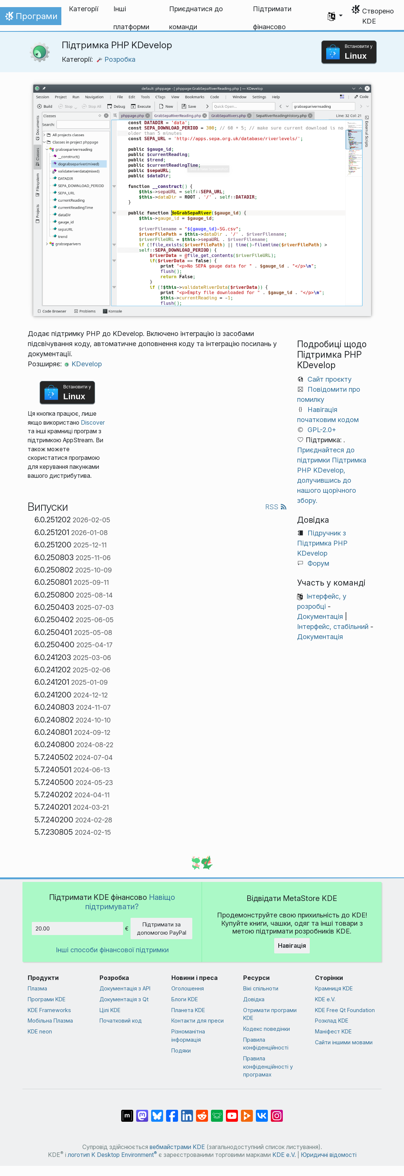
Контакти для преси (197, 1020)
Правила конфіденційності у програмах (268, 1066)
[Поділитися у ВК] (262, 1112)
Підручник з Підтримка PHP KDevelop (322, 543)
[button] (335, 16)
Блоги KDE (184, 999)
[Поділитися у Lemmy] (217, 1112)
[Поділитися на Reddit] (202, 1112)
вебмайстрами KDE (177, 1147)
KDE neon (40, 1031)
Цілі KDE (110, 1010)
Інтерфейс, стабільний (332, 626)
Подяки (181, 1050)
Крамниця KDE (334, 988)
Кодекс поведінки (266, 1029)
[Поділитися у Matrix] (127, 1112)
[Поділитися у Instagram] (277, 1112)
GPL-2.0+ (321, 430)
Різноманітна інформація (188, 1035)
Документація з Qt (124, 999)
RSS (276, 507)
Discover (93, 422)
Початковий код (121, 1020)
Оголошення (187, 988)
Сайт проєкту (329, 379)
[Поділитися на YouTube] (232, 1112)
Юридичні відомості (328, 1154)
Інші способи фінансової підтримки (112, 950)
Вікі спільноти (260, 988)
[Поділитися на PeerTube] (247, 1112)
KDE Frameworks (49, 1010)
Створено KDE (378, 16)
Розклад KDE (331, 1020)
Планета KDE (188, 1010)
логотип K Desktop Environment (112, 1154)
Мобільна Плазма (50, 1020)
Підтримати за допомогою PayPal (161, 928)
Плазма (37, 988)
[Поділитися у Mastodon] (142, 1112)
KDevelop (83, 364)
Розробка (116, 59)
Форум (318, 563)
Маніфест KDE (333, 1031)
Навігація (292, 945)
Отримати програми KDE (270, 1014)
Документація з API (125, 988)
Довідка (253, 999)
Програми (30, 18)
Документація (320, 616)
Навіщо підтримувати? (130, 901)
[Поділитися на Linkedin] (187, 1112)
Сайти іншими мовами (344, 1042)
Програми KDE (46, 999)
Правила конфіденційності (265, 1043)
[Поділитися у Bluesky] (157, 1112)
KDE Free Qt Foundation (345, 1010)
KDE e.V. (325, 999)
